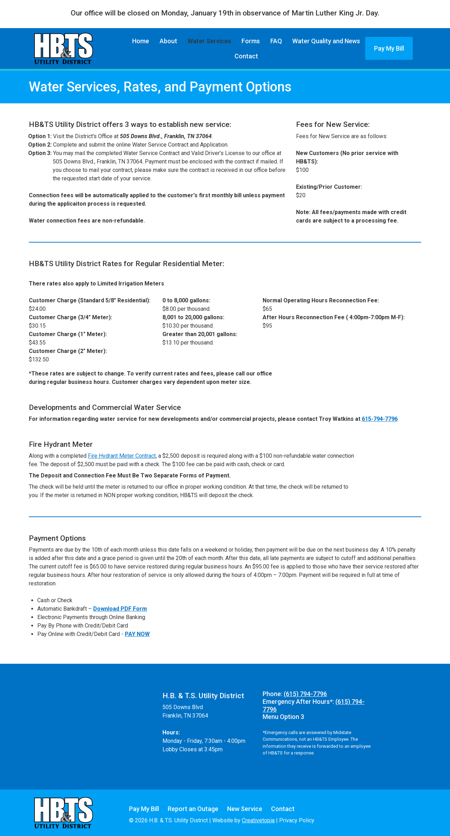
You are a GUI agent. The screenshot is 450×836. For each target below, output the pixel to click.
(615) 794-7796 (305, 693)
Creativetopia (258, 820)
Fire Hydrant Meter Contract (122, 455)
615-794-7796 (380, 419)
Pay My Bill (389, 48)
